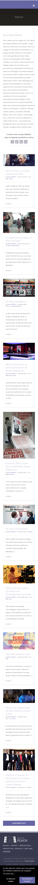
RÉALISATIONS (25, 845)
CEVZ (10, 375)
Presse (11, 179)
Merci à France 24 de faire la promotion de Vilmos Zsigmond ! (16, 367)
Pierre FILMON (11, 177)
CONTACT (14, 845)
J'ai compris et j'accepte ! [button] (27, 880)
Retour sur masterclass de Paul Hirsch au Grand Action (18, 710)
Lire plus (8, 204)
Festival (30, 532)
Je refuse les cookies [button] (10, 880)
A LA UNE (13, 306)
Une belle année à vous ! (18, 654)
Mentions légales (29, 861)
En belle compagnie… (16, 301)
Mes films (16, 245)
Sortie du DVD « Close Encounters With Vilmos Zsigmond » (18, 466)
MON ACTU (19, 848)
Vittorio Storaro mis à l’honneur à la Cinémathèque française (18, 591)
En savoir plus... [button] (9, 873)
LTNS (11, 245)
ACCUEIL (6, 845)
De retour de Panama (17, 529)
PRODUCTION (8, 848)
